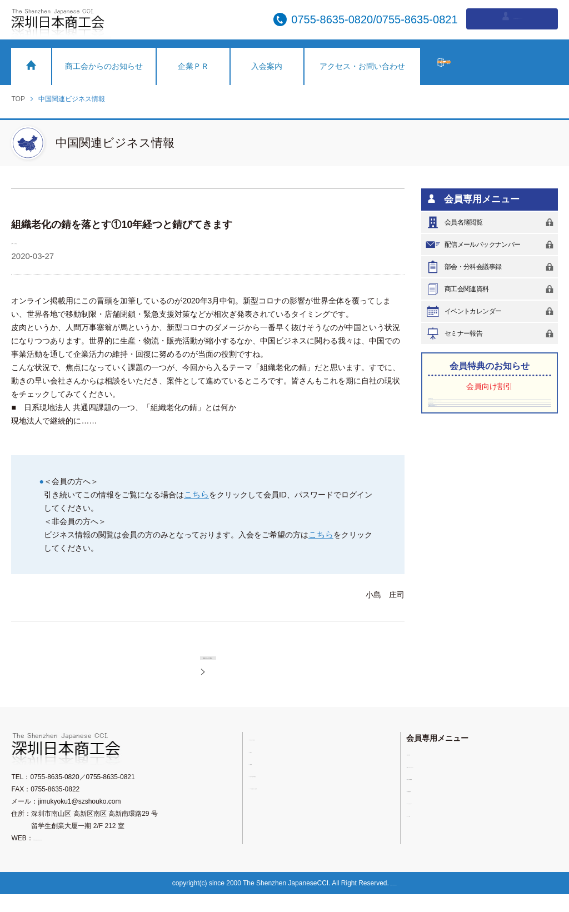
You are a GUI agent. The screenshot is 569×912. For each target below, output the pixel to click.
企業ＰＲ (193, 66)
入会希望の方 (497, 62)
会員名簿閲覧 (491, 222)
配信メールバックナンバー (491, 244)
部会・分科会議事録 (491, 267)
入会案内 (266, 66)
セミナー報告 (491, 333)
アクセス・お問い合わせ (362, 66)
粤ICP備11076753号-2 (398, 901)
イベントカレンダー (491, 311)
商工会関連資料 (491, 289)
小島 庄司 (32, 241)
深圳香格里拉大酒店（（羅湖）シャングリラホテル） (489, 429)
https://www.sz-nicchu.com (72, 856)
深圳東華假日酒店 (455, 405)
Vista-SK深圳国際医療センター (473, 469)
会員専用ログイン (511, 18)
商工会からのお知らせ (104, 66)
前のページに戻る (221, 664)
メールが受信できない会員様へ (299, 805)
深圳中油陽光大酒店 (459, 453)
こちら (195, 494)
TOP (17, 99)
